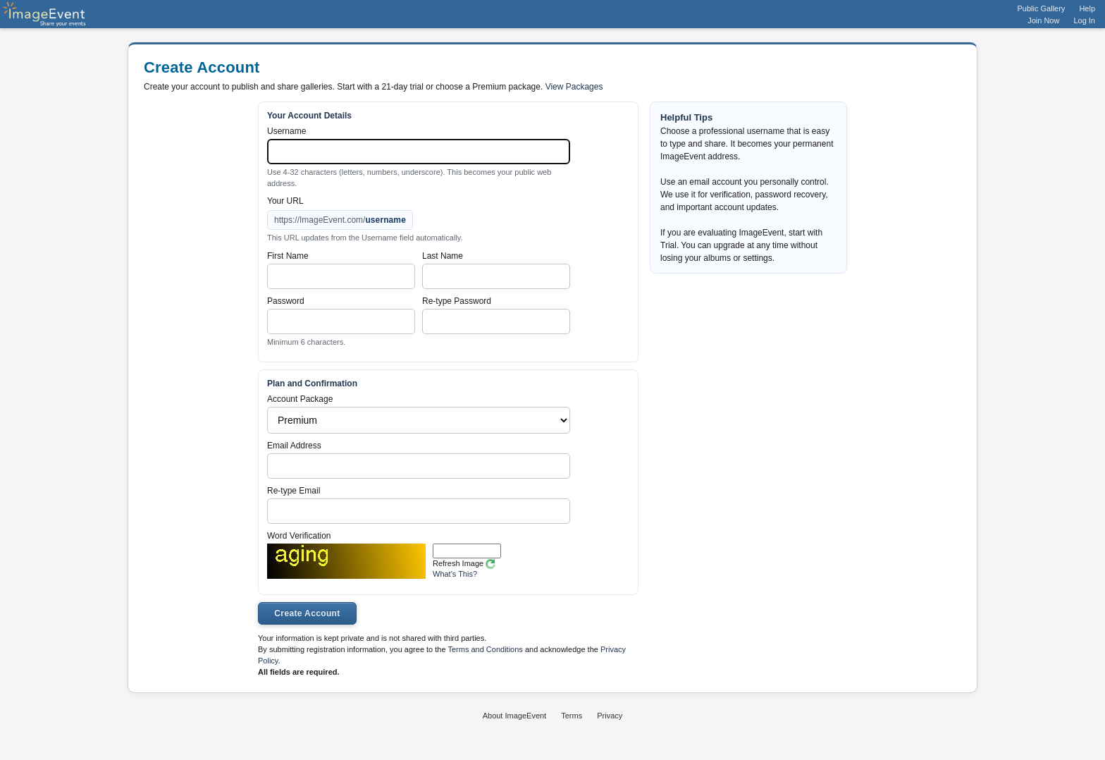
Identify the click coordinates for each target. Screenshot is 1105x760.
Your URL (285, 201)
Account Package (300, 399)
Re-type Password (456, 301)
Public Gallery (1042, 8)
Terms (571, 715)
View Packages (574, 87)
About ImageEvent (515, 715)
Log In (1084, 20)
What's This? (455, 574)
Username (286, 131)
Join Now (1043, 20)
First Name (288, 256)
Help (1087, 8)
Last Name (442, 256)
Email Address (294, 446)
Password (285, 301)
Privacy (609, 715)
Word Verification (299, 536)
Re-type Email (293, 491)
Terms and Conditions (484, 649)
